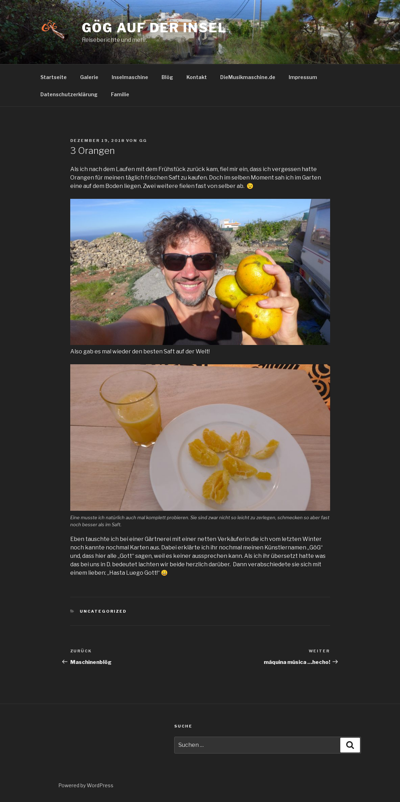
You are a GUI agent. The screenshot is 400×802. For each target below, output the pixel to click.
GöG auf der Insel (154, 27)
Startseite (53, 77)
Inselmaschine (130, 77)
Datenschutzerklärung (69, 94)
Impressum (303, 77)
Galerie (89, 77)
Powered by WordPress (85, 785)
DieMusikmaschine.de (247, 77)
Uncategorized (103, 611)
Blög (167, 77)
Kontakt (196, 77)
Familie (120, 94)
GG (143, 140)
